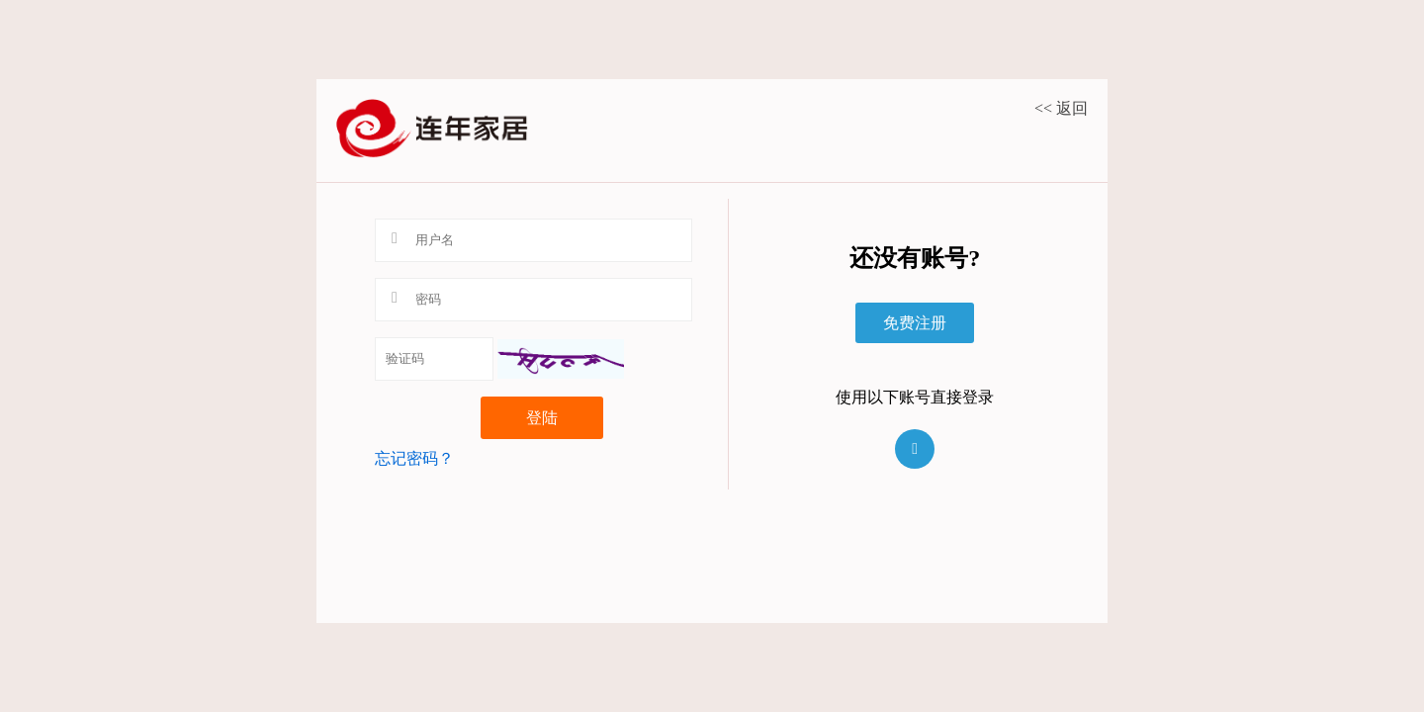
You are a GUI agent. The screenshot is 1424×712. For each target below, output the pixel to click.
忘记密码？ (414, 458)
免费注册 (914, 322)
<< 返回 (1061, 108)
